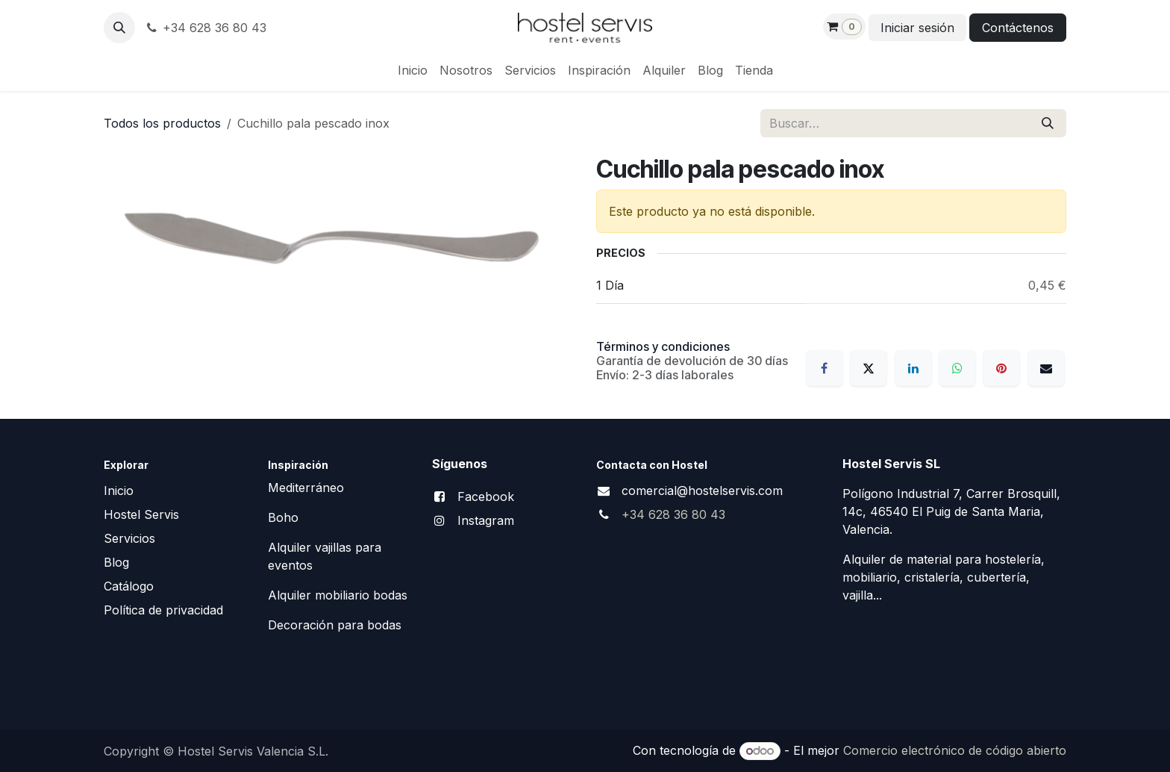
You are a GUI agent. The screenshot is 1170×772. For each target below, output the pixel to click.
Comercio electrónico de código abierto (954, 750)
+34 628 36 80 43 (205, 27)
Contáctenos (1018, 27)
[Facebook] (824, 368)
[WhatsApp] (957, 368)
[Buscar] (1047, 123)
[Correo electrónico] (1046, 368)
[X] (868, 368)
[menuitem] (413, 70)
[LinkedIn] (913, 368)
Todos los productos (162, 123)
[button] (119, 27)
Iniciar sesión (917, 27)
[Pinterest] (1001, 368)
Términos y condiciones (663, 346)
